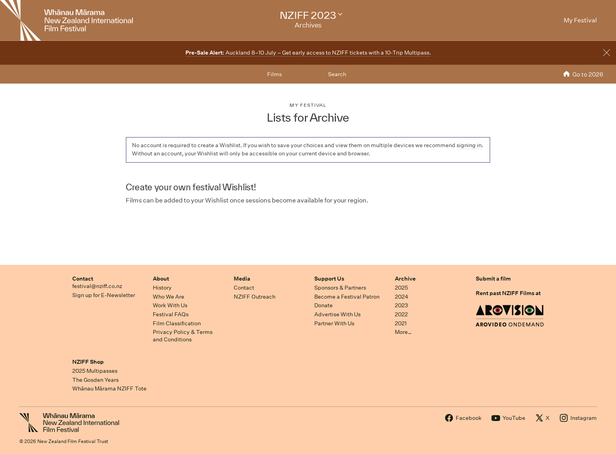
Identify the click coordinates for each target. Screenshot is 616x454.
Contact (82, 278)
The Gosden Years (95, 379)
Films (274, 74)
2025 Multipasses (94, 370)
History (162, 287)
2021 (401, 323)
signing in (469, 145)
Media (242, 278)
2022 (401, 314)
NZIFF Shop (88, 361)
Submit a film (493, 278)
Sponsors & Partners (340, 287)
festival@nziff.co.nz (97, 286)
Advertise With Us (337, 314)
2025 (401, 287)
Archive (405, 278)
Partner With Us (334, 323)
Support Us (329, 278)
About (161, 278)
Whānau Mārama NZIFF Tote (109, 388)
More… (403, 331)
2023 (401, 305)
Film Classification (177, 323)
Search (337, 74)
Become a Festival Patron (347, 296)
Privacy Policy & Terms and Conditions (183, 335)
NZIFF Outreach (254, 296)
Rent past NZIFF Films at (508, 293)
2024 (401, 296)
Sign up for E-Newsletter (103, 295)
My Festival (308, 105)
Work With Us (170, 305)
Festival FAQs (171, 314)
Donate (323, 305)
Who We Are (168, 296)
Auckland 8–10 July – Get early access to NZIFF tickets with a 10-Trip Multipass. (308, 52)
